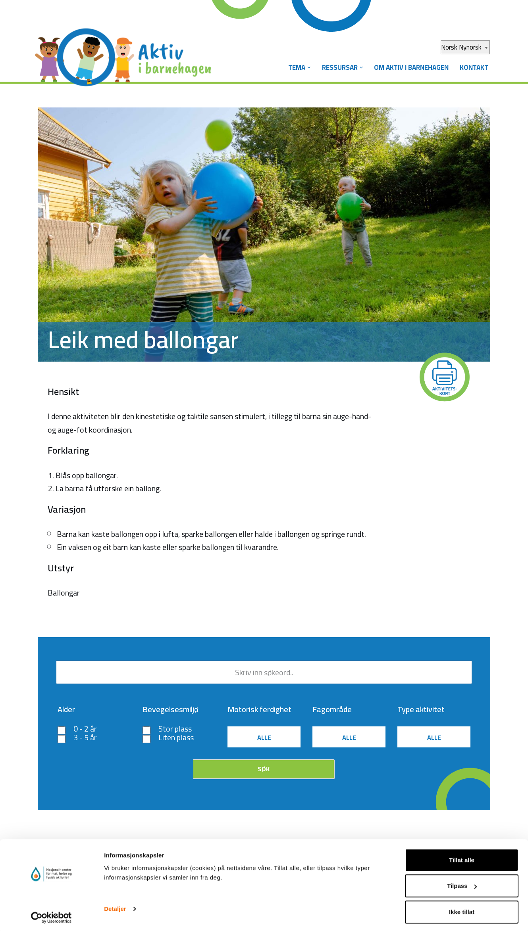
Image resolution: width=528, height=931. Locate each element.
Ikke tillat (461, 909)
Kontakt (473, 67)
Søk (264, 770)
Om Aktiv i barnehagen (410, 67)
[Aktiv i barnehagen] (125, 51)
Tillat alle (461, 857)
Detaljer (115, 906)
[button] (306, 67)
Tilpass (462, 884)
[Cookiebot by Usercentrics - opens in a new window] (51, 915)
